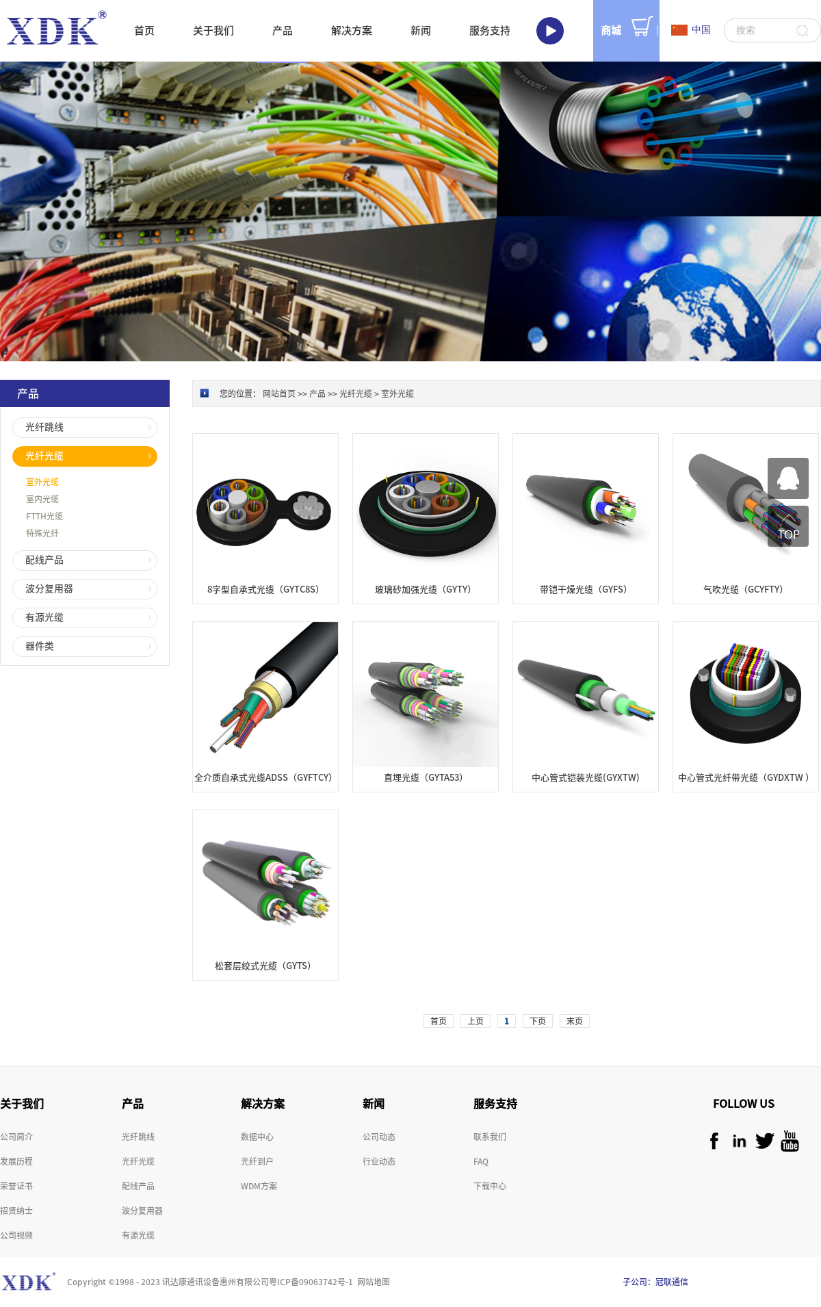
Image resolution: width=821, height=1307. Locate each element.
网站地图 (371, 1282)
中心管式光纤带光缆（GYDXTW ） (746, 777)
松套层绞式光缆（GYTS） (265, 965)
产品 (317, 393)
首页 (144, 30)
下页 (538, 1021)
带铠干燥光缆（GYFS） (586, 589)
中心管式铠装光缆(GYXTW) (586, 777)
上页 (475, 1021)
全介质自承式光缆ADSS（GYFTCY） (265, 777)
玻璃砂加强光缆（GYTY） (425, 589)
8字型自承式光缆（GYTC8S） (265, 589)
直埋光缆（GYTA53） (426, 777)
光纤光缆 (355, 393)
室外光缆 (397, 393)
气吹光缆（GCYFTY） (745, 589)
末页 (574, 1021)
